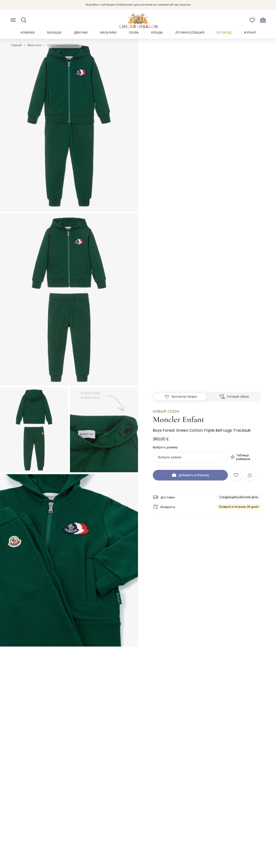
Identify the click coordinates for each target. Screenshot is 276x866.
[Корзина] (263, 20)
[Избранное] (252, 20)
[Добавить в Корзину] (190, 466)
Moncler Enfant (178, 410)
